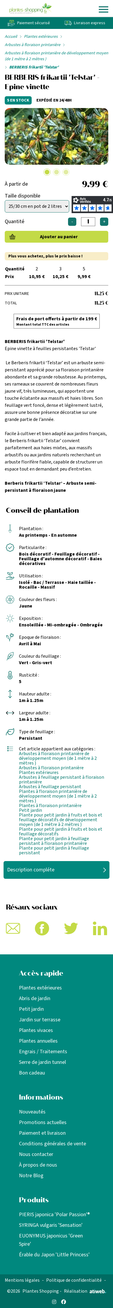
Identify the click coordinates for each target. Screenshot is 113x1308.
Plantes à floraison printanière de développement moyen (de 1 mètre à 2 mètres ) (58, 796)
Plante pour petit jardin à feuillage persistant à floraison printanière (54, 841)
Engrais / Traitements (43, 1051)
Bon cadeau (32, 1073)
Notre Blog (31, 1175)
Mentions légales (22, 1280)
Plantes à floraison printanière (50, 805)
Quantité (14, 221)
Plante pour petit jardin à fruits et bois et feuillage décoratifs (60, 831)
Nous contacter (36, 1154)
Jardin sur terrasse (39, 1019)
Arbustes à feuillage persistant (50, 786)
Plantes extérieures (41, 37)
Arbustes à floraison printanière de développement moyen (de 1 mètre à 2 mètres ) (56, 56)
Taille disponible (22, 196)
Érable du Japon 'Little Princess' (54, 1254)
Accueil (11, 37)
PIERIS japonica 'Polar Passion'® (54, 1214)
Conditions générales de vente (52, 1143)
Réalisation (85, 1291)
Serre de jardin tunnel (42, 1062)
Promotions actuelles (43, 1122)
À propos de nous (38, 1165)
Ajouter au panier (59, 236)
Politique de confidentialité (74, 1280)
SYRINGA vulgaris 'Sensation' (51, 1225)
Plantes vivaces (36, 1030)
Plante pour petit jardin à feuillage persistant (54, 850)
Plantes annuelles (38, 1041)
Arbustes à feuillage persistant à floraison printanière (61, 779)
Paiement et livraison (42, 1133)
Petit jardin (30, 810)
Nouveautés (32, 1112)
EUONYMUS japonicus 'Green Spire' (51, 1240)
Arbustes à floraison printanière (32, 45)
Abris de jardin (34, 998)
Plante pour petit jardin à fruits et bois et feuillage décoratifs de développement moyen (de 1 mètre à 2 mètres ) (60, 820)
